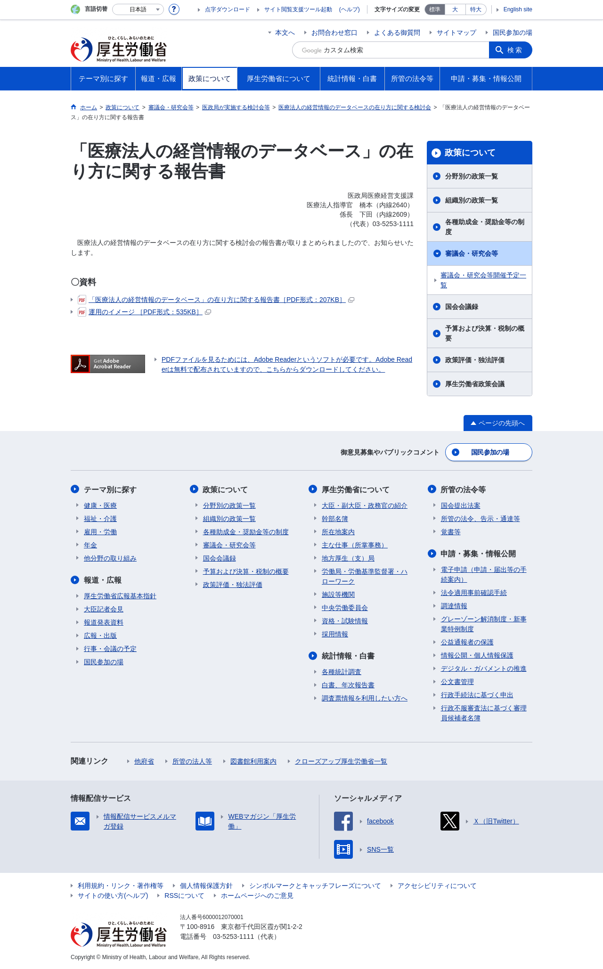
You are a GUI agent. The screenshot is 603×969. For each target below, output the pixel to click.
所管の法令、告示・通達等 (480, 518)
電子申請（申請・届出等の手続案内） (484, 574)
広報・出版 (100, 635)
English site (518, 9)
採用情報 (335, 633)
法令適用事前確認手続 (474, 592)
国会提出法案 (461, 505)
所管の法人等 (192, 761)
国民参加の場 (512, 32)
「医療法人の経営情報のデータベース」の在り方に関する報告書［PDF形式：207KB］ (216, 299)
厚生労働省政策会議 (475, 384)
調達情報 (454, 605)
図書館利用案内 (253, 761)
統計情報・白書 (348, 655)
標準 (434, 9)
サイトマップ (456, 32)
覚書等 (451, 531)
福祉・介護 (100, 518)
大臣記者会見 (103, 608)
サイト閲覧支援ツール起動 (298, 9)
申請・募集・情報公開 (478, 553)
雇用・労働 (100, 531)
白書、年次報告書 (348, 684)
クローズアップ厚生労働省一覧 (341, 761)
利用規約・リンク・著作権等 (120, 885)
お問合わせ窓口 (334, 32)
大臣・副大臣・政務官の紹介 (364, 505)
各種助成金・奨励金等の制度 (484, 227)
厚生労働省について (356, 489)
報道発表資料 (103, 622)
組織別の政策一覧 (471, 200)
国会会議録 (461, 306)
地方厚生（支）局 (348, 558)
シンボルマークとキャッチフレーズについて (315, 885)
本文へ (285, 32)
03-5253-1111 (233, 936)
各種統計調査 (341, 671)
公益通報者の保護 (467, 641)
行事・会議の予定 (110, 648)
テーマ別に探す (110, 489)
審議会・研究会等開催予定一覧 (483, 280)
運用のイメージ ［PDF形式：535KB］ (144, 312)
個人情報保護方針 (206, 885)
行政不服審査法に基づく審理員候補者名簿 (484, 712)
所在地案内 (338, 531)
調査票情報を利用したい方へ (364, 697)
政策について (470, 152)
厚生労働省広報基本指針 (120, 595)
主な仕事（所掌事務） (355, 544)
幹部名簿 (335, 518)
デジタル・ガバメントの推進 (484, 668)
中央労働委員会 (345, 607)
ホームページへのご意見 (257, 895)
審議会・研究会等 (471, 253)
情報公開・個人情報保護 (477, 655)
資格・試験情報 (345, 620)
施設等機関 (338, 594)
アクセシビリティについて (437, 885)
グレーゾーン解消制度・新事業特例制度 (484, 623)
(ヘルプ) (349, 9)
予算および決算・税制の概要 (484, 333)
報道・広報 (103, 580)
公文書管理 (457, 681)
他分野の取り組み (110, 558)
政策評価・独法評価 (475, 360)
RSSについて (184, 895)
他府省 (144, 761)
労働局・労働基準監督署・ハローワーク (364, 576)
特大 (475, 9)
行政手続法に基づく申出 (477, 694)
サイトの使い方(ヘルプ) (113, 895)
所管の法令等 (463, 489)
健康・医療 (100, 505)
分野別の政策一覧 (471, 176)
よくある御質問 (397, 32)
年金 (90, 544)
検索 (515, 50)
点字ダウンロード (227, 9)
